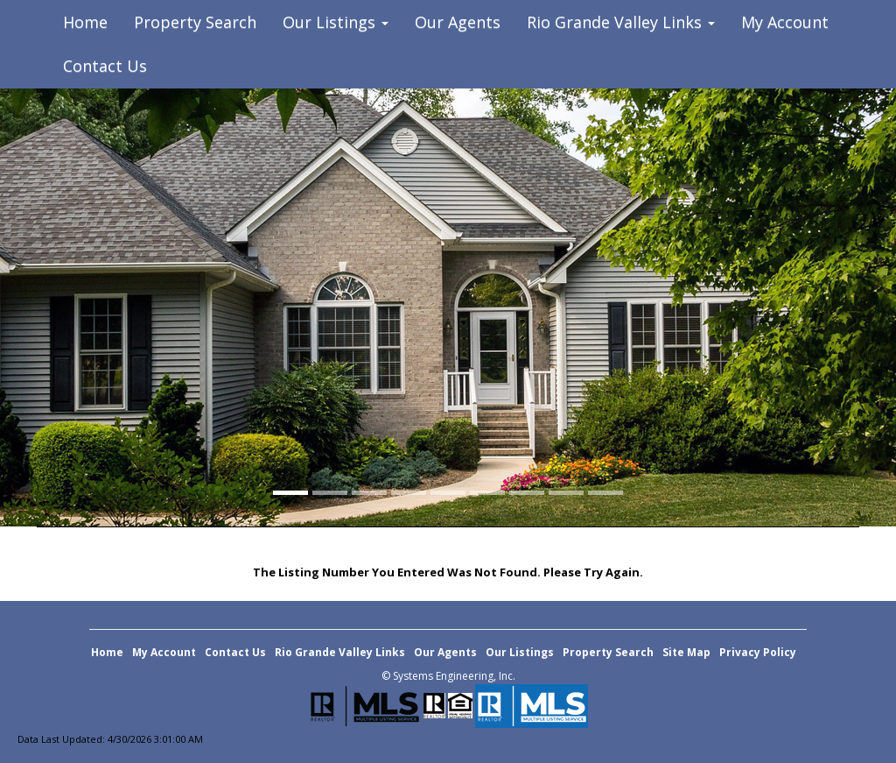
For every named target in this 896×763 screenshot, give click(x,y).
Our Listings (520, 652)
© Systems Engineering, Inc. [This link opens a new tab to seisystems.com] (448, 675)
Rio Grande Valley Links (340, 652)
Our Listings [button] (335, 21)
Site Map (686, 652)
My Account (785, 21)
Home (85, 21)
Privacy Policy (757, 652)
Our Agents (457, 21)
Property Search (195, 21)
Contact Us (105, 65)
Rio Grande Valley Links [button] (621, 21)
